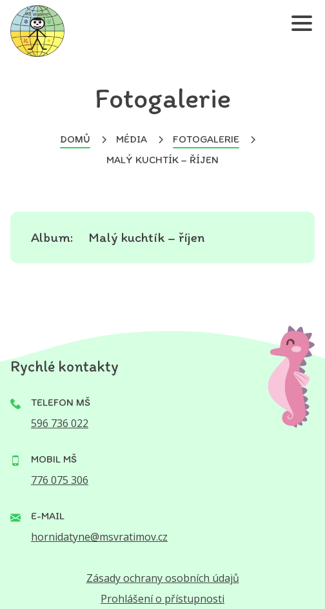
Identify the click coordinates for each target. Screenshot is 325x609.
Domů (75, 139)
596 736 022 (59, 423)
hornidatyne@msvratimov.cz (99, 537)
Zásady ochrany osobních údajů (162, 578)
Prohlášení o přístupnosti (162, 599)
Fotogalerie (206, 139)
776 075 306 (59, 480)
